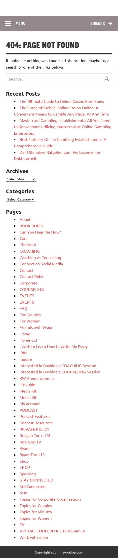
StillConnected (32, 486)
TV (22, 524)
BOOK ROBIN (31, 225)
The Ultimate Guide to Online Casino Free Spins (62, 101)
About (25, 219)
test (23, 492)
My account (30, 403)
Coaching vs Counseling (40, 257)
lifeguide (27, 384)
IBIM (24, 352)
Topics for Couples (36, 505)
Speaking (28, 473)
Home (25, 333)
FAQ (23, 308)
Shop (24, 460)
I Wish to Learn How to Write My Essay (54, 346)
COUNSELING (32, 289)
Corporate (29, 282)
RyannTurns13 (32, 454)
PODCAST (29, 409)
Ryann (25, 447)
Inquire (26, 359)
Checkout (28, 244)
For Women (30, 320)
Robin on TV (30, 441)
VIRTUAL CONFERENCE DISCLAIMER (52, 530)
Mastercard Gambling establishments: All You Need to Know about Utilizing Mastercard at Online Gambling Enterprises (62, 126)
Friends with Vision (36, 327)
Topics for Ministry (36, 511)
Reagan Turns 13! (35, 435)
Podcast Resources (36, 422)
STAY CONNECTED (36, 479)
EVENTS (27, 295)
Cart (23, 238)
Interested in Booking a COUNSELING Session (60, 371)
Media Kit (28, 390)
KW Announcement (37, 378)
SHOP (25, 467)
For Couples (30, 314)
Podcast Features (35, 416)
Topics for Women (36, 518)
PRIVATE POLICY (34, 429)
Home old (28, 339)
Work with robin (34, 537)
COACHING (30, 250)
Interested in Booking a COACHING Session (58, 365)
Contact (26, 270)
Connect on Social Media (41, 263)
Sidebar (97, 23)
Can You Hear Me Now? (40, 231)
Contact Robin (32, 276)
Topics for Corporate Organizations (50, 498)
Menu (20, 23)
